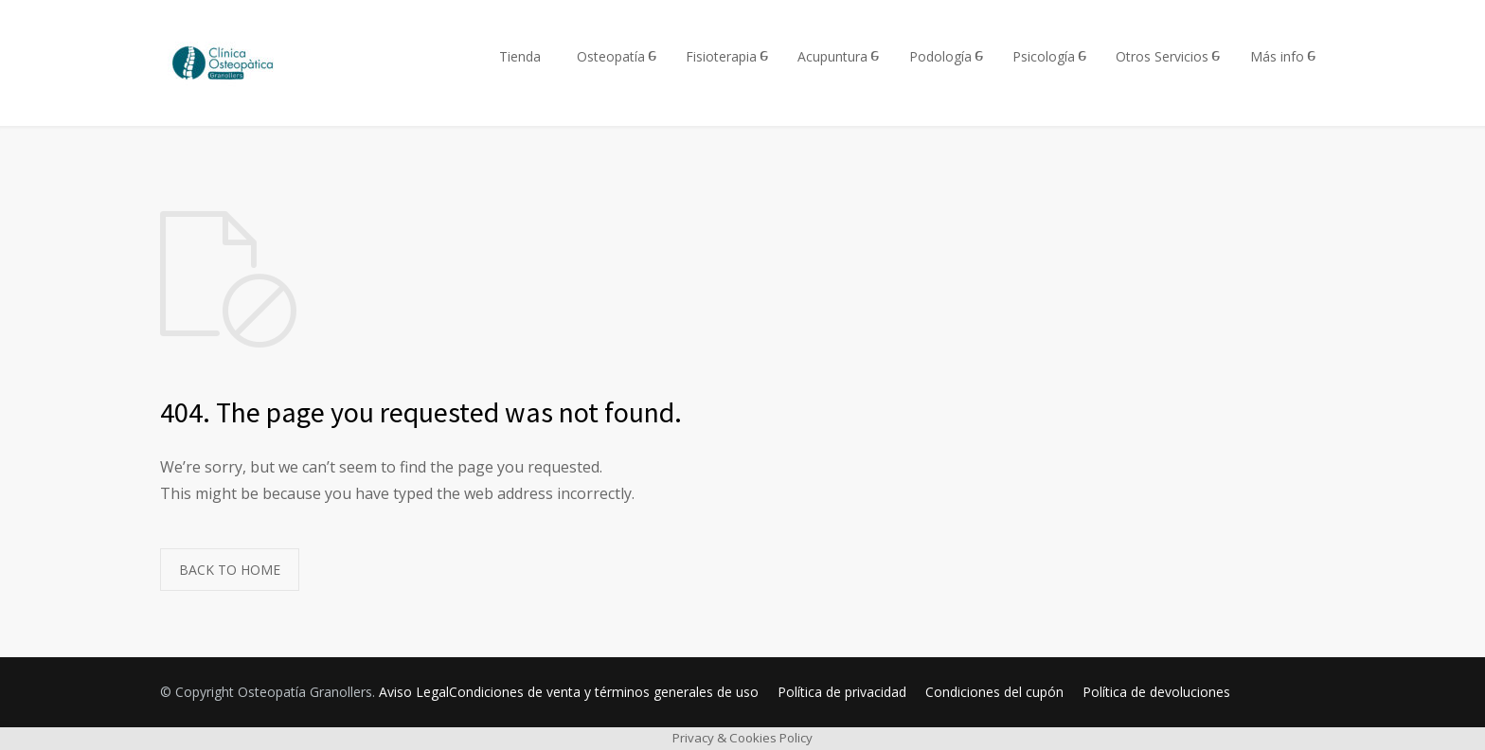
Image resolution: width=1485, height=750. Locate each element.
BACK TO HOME (229, 570)
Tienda (520, 56)
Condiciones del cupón (994, 692)
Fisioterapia (721, 56)
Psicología (1043, 56)
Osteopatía (611, 56)
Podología (940, 56)
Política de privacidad (842, 692)
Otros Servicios (1162, 56)
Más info (1277, 56)
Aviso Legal (414, 692)
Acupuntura (832, 56)
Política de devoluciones (1156, 692)
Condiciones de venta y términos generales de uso (604, 692)
